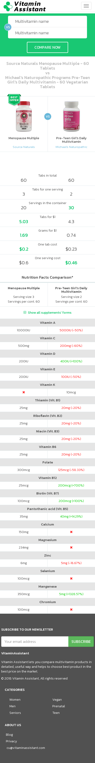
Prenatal (58, 706)
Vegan (57, 699)
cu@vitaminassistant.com (26, 747)
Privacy (11, 741)
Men (12, 706)
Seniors (15, 712)
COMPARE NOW (47, 47)
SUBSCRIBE (81, 641)
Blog (9, 734)
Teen (56, 712)
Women (15, 699)
